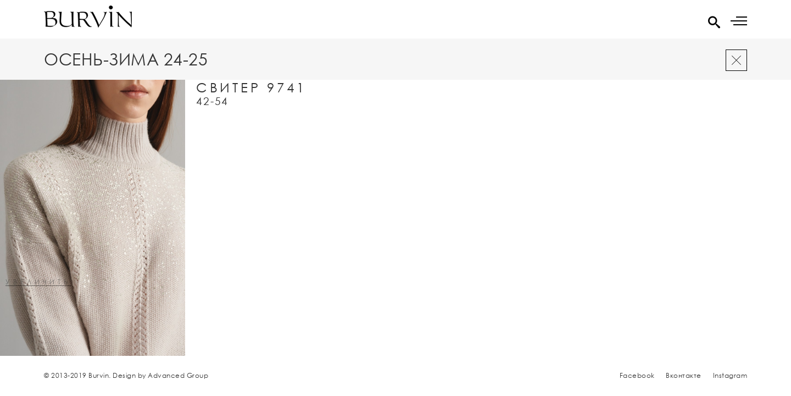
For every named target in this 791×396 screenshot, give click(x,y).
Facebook (637, 375)
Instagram (730, 375)
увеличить (38, 282)
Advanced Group (178, 375)
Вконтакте (683, 375)
